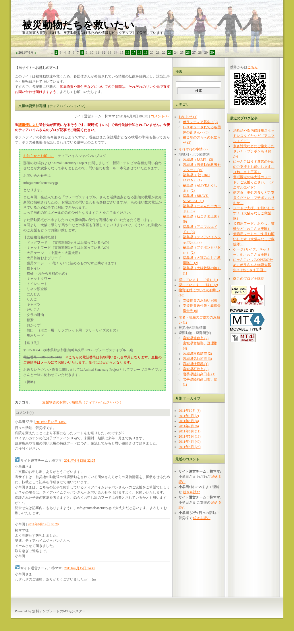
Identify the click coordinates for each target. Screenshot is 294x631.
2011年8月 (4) (189, 421)
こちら (252, 67)
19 (146, 53)
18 (140, 53)
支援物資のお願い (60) (200, 300)
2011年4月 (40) (190, 442)
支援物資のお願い (56, 402)
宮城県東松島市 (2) (197, 354)
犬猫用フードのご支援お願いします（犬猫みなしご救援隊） (253, 239)
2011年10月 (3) (190, 411)
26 (188, 53)
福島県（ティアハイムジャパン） (97, 402)
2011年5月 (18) (190, 436)
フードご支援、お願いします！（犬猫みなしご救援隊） (253, 213)
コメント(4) (160, 116)
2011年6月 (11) (189, 431)
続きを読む (191, 492)
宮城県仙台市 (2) (195, 338)
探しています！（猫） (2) (198, 285)
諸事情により (28, 125)
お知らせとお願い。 (38, 156)
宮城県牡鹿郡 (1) (195, 364)
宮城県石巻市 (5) (195, 369)
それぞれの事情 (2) (193, 149)
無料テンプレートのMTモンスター (59, 611)
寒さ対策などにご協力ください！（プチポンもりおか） (253, 151)
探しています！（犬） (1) (198, 280)
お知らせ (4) (188, 117)
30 (212, 53)
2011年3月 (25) (190, 447)
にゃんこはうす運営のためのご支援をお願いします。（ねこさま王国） (253, 167)
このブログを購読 (250, 279)
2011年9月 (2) (189, 416)
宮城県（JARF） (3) (198, 160)
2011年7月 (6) (189, 426)
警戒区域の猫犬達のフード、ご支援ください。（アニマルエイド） (253, 182)
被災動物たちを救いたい (78, 25)
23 (170, 53)
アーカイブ (191, 398)
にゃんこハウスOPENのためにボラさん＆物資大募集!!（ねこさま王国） (253, 265)
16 (127, 53)
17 (134, 53)
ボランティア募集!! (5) (200, 122)
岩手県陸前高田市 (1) (199, 374)
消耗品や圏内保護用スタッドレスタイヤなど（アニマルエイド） (253, 136)
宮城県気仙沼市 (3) (197, 359)
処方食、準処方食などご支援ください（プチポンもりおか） (253, 198)
